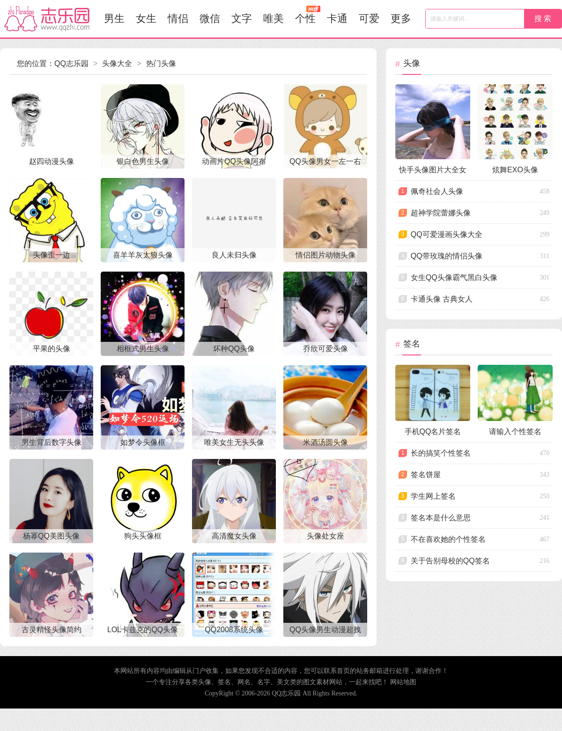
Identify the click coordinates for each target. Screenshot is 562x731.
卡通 (337, 18)
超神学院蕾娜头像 (441, 213)
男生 (114, 18)
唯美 (273, 18)
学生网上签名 (433, 496)
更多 (401, 18)
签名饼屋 (426, 475)
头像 (204, 682)
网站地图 (403, 682)
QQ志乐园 (71, 63)
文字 (241, 18)
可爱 (369, 18)
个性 (307, 15)
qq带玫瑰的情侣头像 (446, 256)
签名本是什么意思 (441, 518)
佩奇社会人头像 (437, 191)
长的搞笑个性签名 (441, 453)
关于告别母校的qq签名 (450, 561)
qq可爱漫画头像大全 (446, 234)
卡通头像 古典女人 (442, 299)
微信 (210, 18)
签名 (224, 682)
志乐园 (47, 19)
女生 (146, 18)
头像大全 (117, 63)
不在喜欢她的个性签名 (448, 539)
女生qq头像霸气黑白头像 (454, 277)
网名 (244, 682)
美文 (283, 682)
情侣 (178, 18)
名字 (263, 682)
